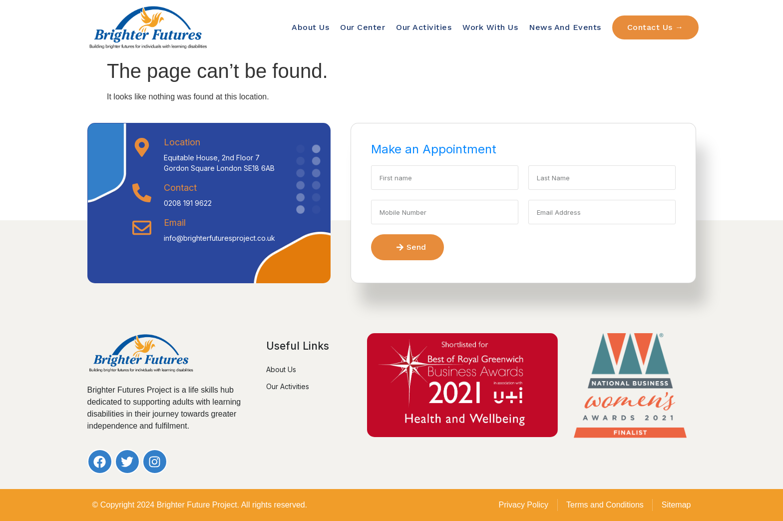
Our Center (362, 27)
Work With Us (490, 27)
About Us (310, 27)
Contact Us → (655, 27)
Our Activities (423, 27)
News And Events (565, 27)
